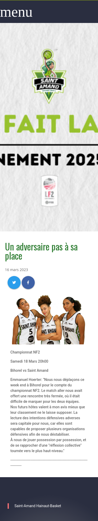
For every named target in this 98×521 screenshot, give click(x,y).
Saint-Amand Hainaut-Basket (37, 506)
